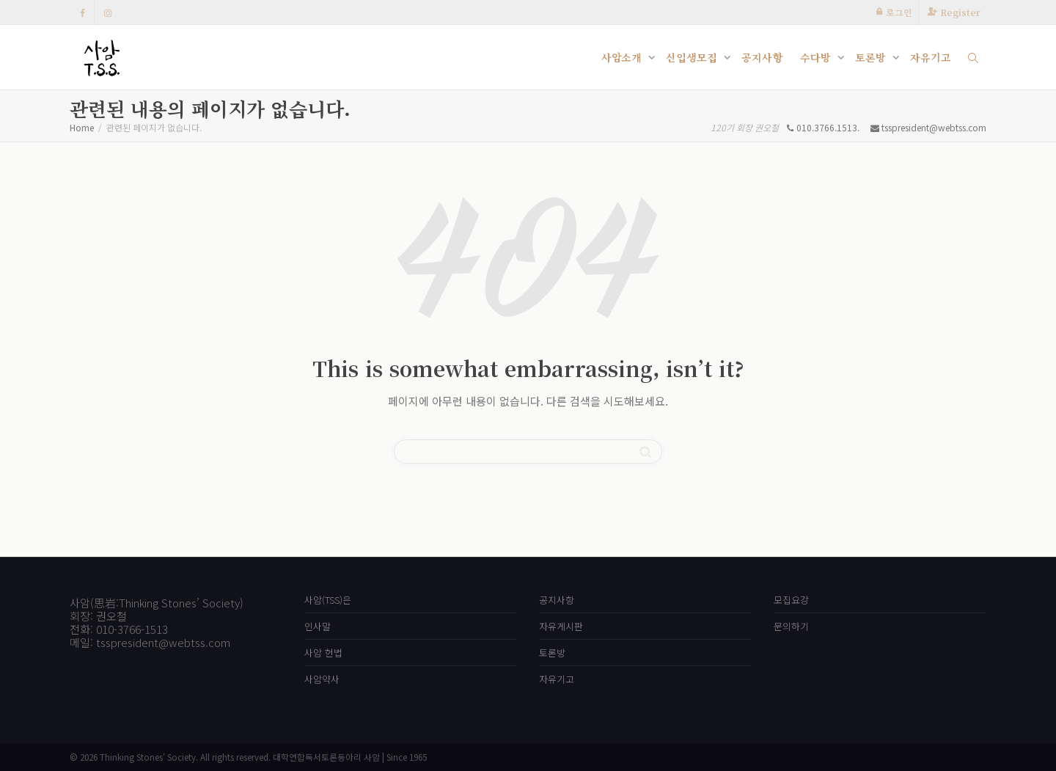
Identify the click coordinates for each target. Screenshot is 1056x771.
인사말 (317, 626)
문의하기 (791, 626)
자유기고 (930, 57)
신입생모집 (693, 57)
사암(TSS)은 (327, 600)
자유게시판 (561, 626)
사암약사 (322, 679)
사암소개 (623, 57)
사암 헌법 (323, 652)
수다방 (817, 57)
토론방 (872, 57)
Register (960, 12)
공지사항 (761, 57)
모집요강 (791, 600)
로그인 (899, 12)
